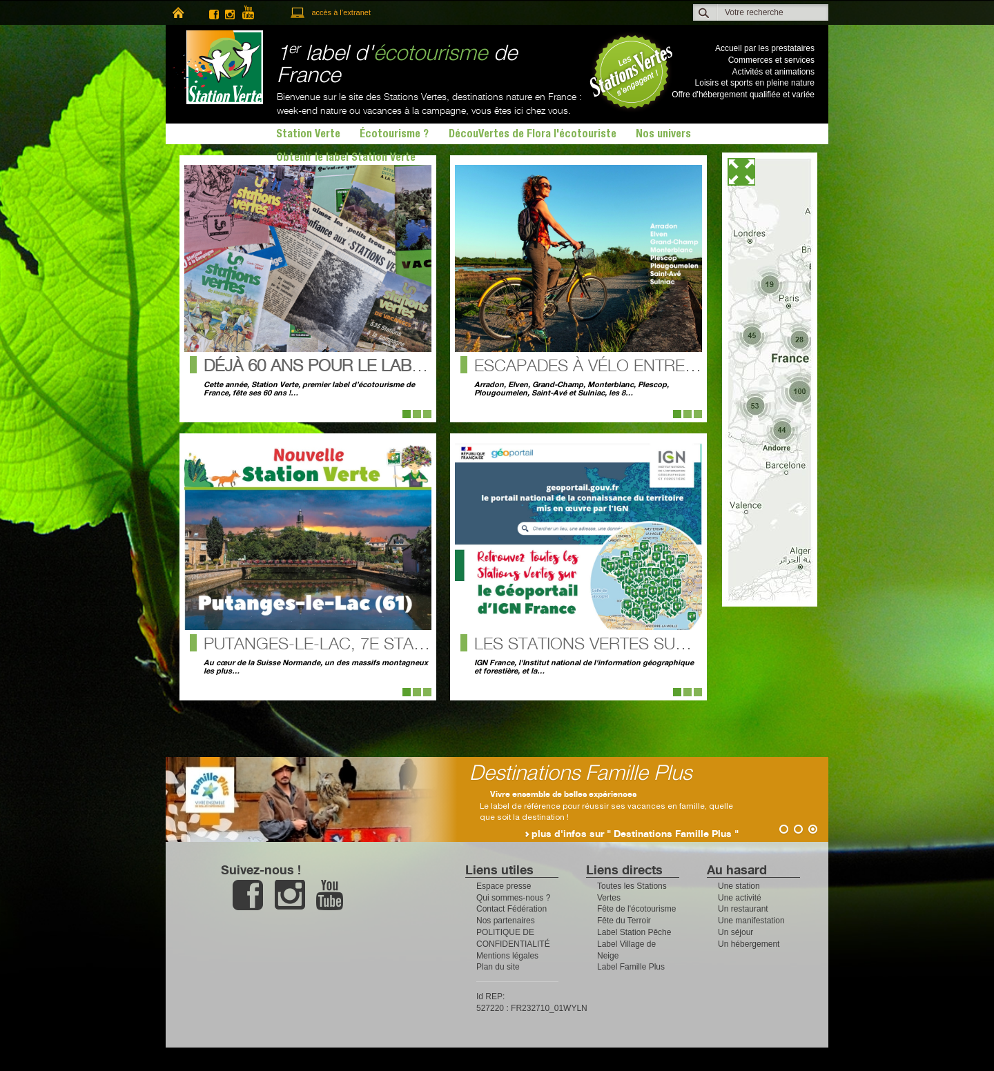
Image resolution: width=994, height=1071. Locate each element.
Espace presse (503, 886)
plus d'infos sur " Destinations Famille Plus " (679, 834)
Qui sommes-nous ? (513, 898)
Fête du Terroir (624, 920)
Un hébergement (748, 944)
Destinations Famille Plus (625, 774)
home (178, 13)
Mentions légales (507, 956)
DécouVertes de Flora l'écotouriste (532, 135)
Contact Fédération (511, 909)
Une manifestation (751, 920)
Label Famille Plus (631, 967)
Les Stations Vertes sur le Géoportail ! (649, 645)
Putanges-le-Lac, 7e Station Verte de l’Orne (398, 645)
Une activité (739, 898)
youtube (254, 13)
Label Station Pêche (634, 932)
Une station (739, 886)
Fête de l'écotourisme (636, 909)
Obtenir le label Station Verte (346, 158)
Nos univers (663, 135)
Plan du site (498, 967)
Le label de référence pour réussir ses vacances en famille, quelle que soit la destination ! (650, 806)
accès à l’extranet (341, 12)
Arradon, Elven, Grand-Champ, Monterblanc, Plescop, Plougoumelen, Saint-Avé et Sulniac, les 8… (571, 389)
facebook (214, 13)
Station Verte (218, 67)
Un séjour (735, 932)
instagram (230, 13)
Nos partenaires (505, 920)
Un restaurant (743, 909)
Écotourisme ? (394, 135)
